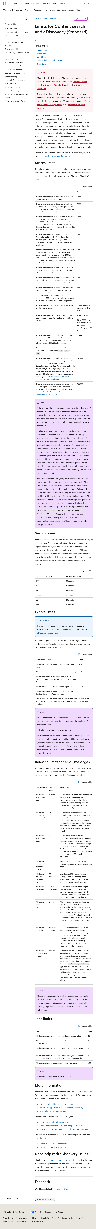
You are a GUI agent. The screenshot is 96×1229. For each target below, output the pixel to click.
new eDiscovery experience (49, 104)
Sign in (90, 3)
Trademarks (20, 1221)
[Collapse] (26, 18)
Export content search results (47, 394)
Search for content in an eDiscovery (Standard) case (62, 1125)
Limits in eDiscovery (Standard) (53, 1143)
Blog (34, 1218)
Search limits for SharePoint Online (55, 1111)
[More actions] (91, 19)
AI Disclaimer (8, 1218)
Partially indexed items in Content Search (57, 1104)
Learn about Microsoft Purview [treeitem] (17, 32)
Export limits (41, 57)
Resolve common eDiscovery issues (63, 1160)
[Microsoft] (4, 3)
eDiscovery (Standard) (53, 85)
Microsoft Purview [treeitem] (12, 28)
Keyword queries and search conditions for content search (65, 1129)
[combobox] (16, 24)
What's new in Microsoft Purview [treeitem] (14, 37)
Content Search (80, 81)
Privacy (54, 1218)
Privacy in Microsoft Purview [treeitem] (16, 101)
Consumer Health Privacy (72, 1218)
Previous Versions (22, 1218)
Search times (42, 53)
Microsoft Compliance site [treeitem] (15, 80)
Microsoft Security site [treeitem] (13, 91)
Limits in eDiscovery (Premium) (56, 156)
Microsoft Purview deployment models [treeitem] (16, 96)
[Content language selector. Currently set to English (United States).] (14, 1212)
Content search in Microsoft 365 (54, 1122)
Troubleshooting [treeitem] (11, 76)
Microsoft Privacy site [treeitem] (13, 87)
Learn (37, 18)
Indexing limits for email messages (50, 60)
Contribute (45, 1218)
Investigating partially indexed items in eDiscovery (61, 1107)
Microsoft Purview (49, 18)
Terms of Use (8, 1221)
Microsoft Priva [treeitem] (11, 83)
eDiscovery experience (47, 632)
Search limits (42, 50)
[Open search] (84, 3)
